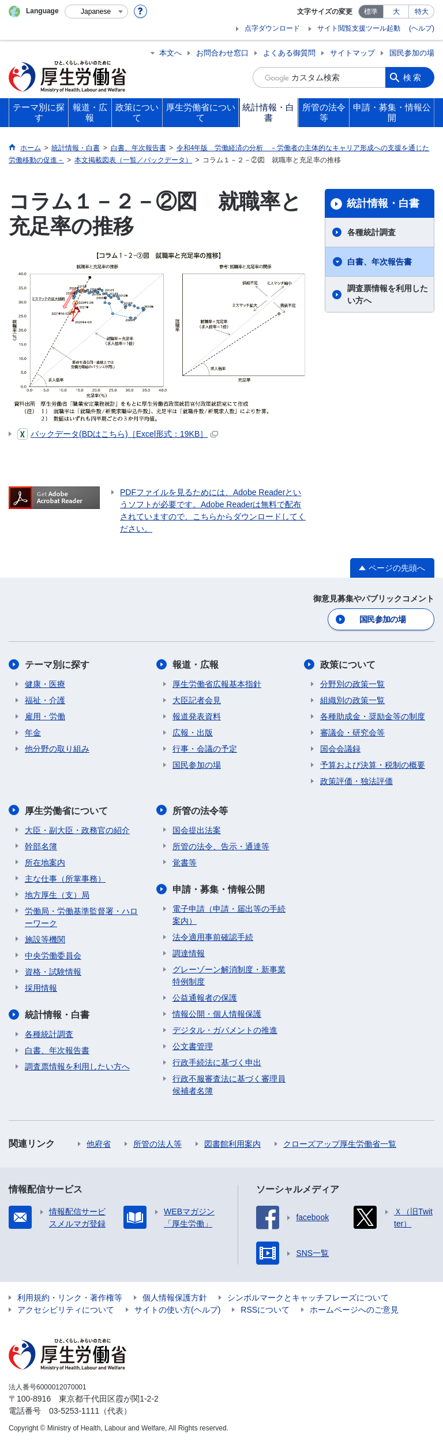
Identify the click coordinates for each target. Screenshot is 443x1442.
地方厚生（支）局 (57, 893)
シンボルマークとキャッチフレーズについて (308, 1296)
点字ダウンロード (272, 28)
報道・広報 (195, 664)
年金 (33, 732)
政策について (348, 664)
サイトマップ (352, 53)
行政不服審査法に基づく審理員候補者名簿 (229, 1083)
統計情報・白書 (383, 203)
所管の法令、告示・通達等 (220, 845)
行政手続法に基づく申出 (216, 1061)
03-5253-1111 (74, 1409)
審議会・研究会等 (352, 732)
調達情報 (188, 952)
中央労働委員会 (53, 954)
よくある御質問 (289, 53)
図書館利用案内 (232, 1142)
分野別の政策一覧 (352, 683)
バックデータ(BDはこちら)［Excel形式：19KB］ (117, 434)
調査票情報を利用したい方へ (387, 294)
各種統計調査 (371, 232)
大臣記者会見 (196, 699)
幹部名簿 (41, 845)
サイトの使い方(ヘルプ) (177, 1308)
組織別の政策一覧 (352, 699)
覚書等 (184, 861)
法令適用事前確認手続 (212, 936)
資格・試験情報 (53, 970)
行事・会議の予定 (204, 748)
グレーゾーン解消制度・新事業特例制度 (229, 974)
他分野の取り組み (57, 748)
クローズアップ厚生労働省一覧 (339, 1142)
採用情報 (41, 986)
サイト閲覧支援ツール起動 (358, 28)
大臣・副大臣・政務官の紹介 (77, 829)
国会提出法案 (196, 829)
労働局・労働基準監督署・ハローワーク (81, 916)
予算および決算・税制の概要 (372, 764)
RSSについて (265, 1308)
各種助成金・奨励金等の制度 (372, 715)
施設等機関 (45, 938)
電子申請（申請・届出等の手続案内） (229, 913)
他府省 (99, 1142)
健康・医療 (45, 683)
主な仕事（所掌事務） (65, 877)
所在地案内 (45, 861)
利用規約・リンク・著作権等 (69, 1296)
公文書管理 (192, 1045)
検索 (413, 77)
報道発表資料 (196, 715)
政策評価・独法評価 (356, 780)
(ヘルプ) (421, 28)
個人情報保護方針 (174, 1296)
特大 (422, 12)
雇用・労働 (45, 715)
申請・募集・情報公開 (218, 888)
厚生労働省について (66, 810)
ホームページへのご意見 (354, 1308)
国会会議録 (340, 748)
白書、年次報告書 (379, 261)
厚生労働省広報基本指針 (216, 683)
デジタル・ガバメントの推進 (224, 1029)
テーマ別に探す (57, 664)
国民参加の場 (411, 53)
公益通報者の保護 (204, 996)
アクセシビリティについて (65, 1308)
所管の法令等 (200, 810)
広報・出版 (192, 732)
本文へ (170, 53)
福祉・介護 (45, 699)
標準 (371, 12)
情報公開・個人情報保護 (216, 1012)
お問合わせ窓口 (222, 53)
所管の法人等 (157, 1142)
